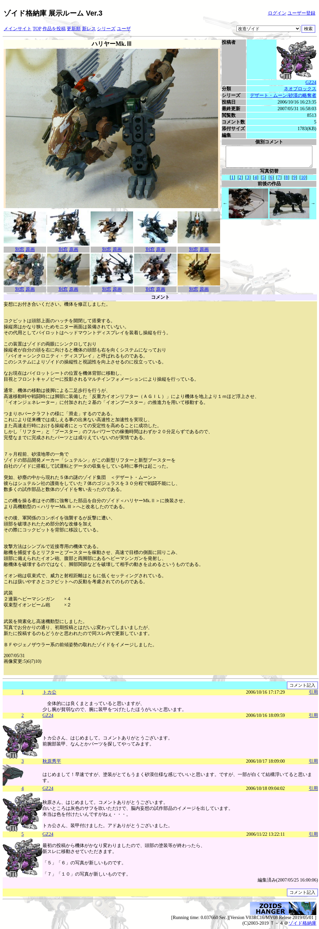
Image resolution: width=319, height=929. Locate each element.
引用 (313, 692)
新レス (89, 28)
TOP (37, 28)
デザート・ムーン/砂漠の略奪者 (285, 95)
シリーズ (106, 28)
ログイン (277, 13)
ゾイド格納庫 (302, 923)
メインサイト (18, 28)
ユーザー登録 (301, 13)
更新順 (74, 28)
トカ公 (49, 692)
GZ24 (312, 82)
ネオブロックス (302, 88)
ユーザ (124, 28)
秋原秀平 (51, 761)
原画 (30, 249)
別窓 (19, 249)
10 (304, 181)
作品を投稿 (54, 28)
